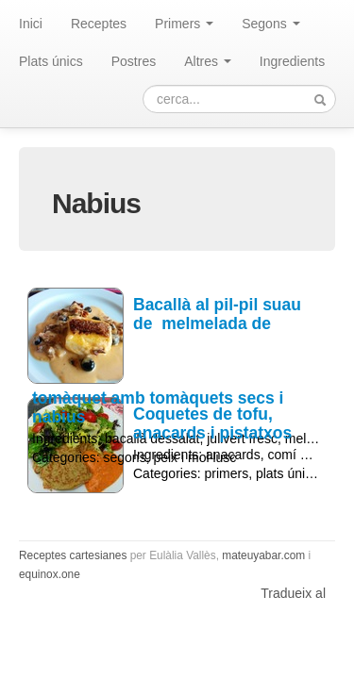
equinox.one (49, 574)
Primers (184, 23)
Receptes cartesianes (72, 555)
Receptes (98, 23)
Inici (30, 23)
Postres (133, 61)
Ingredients (292, 61)
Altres (207, 61)
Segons (270, 23)
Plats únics (51, 61)
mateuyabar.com (263, 555)
